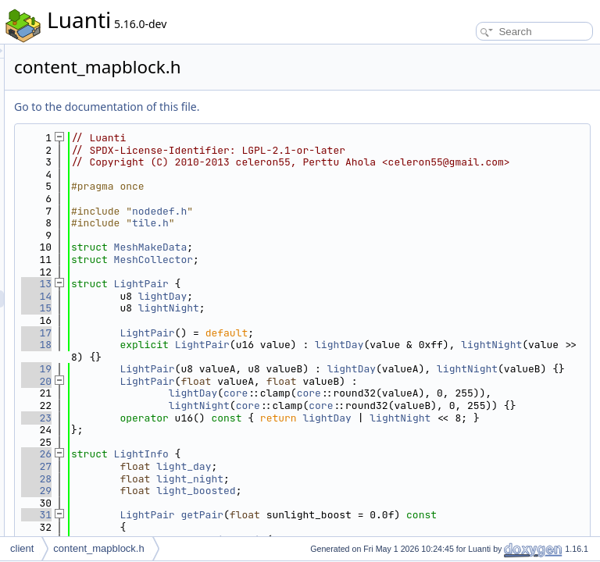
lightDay (358, 308)
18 (231, 357)
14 (231, 308)
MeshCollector (348, 272)
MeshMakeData (346, 259)
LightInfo (336, 514)
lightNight (364, 320)
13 (231, 296)
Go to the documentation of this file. (302, 106)
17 (231, 344)
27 (231, 527)
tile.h (345, 235)
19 (231, 381)
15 (231, 320)
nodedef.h (354, 222)
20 (231, 405)
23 (231, 466)
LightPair (336, 296)
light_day (379, 527)
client (22, 548)
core (431, 418)
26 (231, 514)
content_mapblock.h (98, 548)
